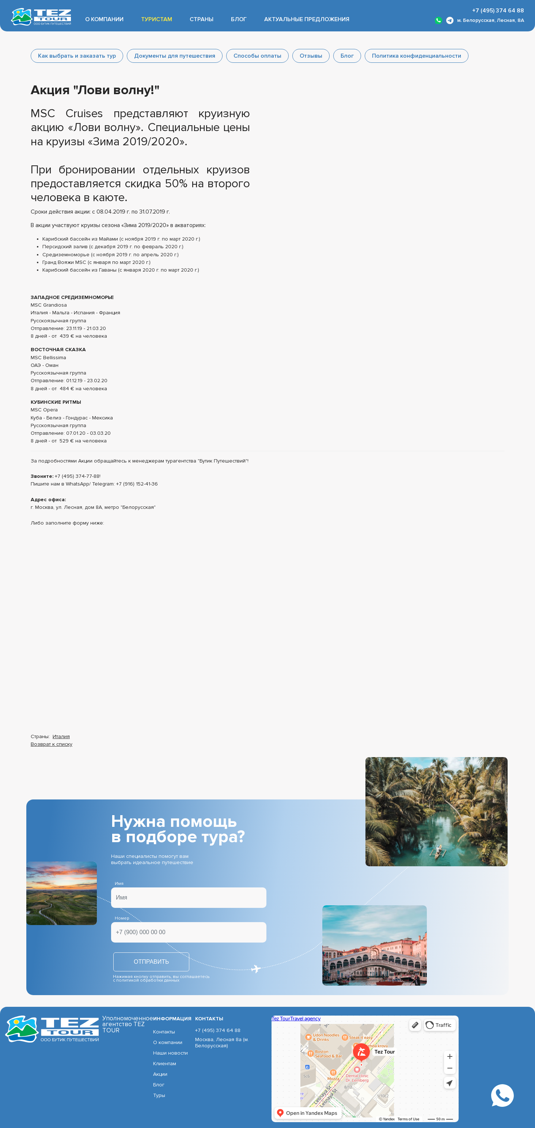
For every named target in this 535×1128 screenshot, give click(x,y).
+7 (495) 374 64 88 (498, 10)
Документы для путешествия (174, 56)
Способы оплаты (257, 56)
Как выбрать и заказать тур (77, 56)
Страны (201, 19)
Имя (119, 883)
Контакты (164, 1032)
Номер (122, 918)
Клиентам (164, 1063)
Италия (61, 736)
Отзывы (311, 56)
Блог (239, 19)
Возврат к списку (51, 744)
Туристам (156, 19)
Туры (159, 1095)
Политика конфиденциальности (416, 56)
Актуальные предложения (306, 19)
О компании (104, 19)
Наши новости (170, 1053)
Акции (160, 1074)
